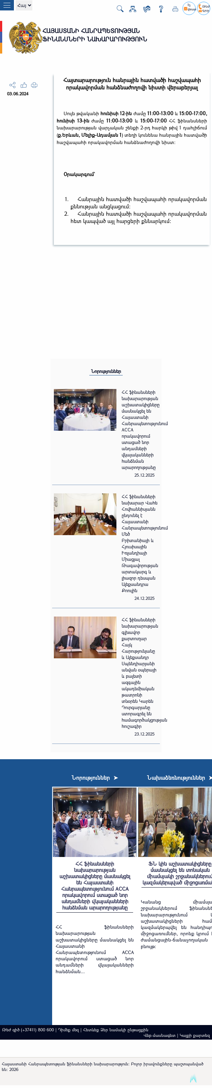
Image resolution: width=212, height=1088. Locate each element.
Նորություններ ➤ (95, 777)
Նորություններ (106, 371)
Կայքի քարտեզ (195, 1035)
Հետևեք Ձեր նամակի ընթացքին (115, 1029)
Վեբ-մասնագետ (160, 1035)
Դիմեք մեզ (68, 1029)
